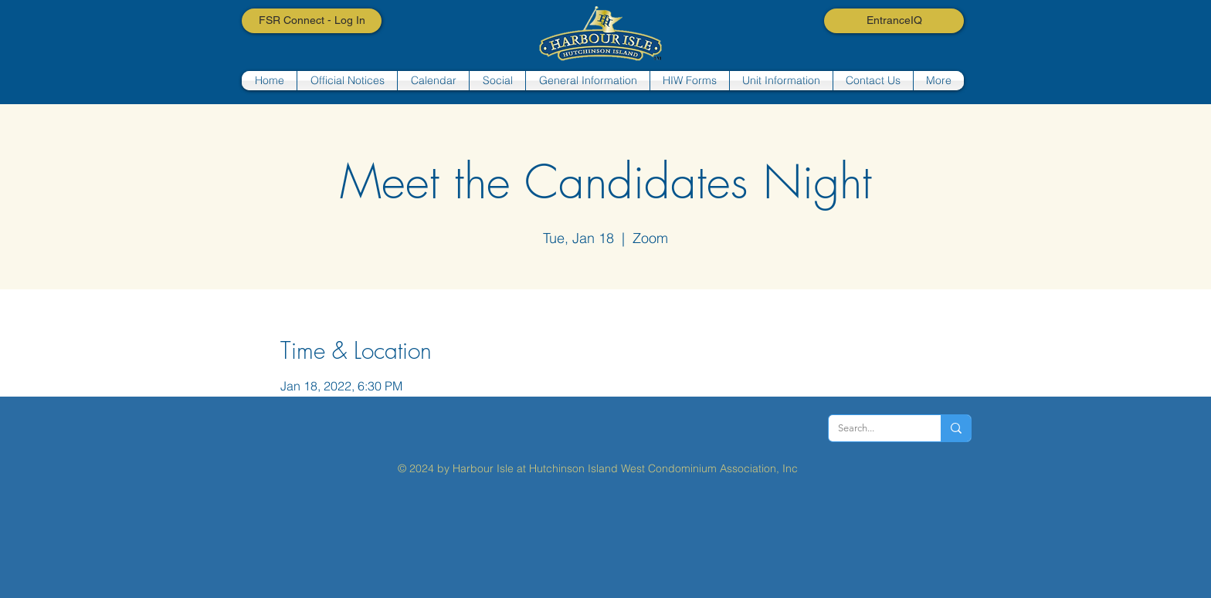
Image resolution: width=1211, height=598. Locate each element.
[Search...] (873, 428)
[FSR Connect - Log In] (312, 20)
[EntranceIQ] (894, 20)
